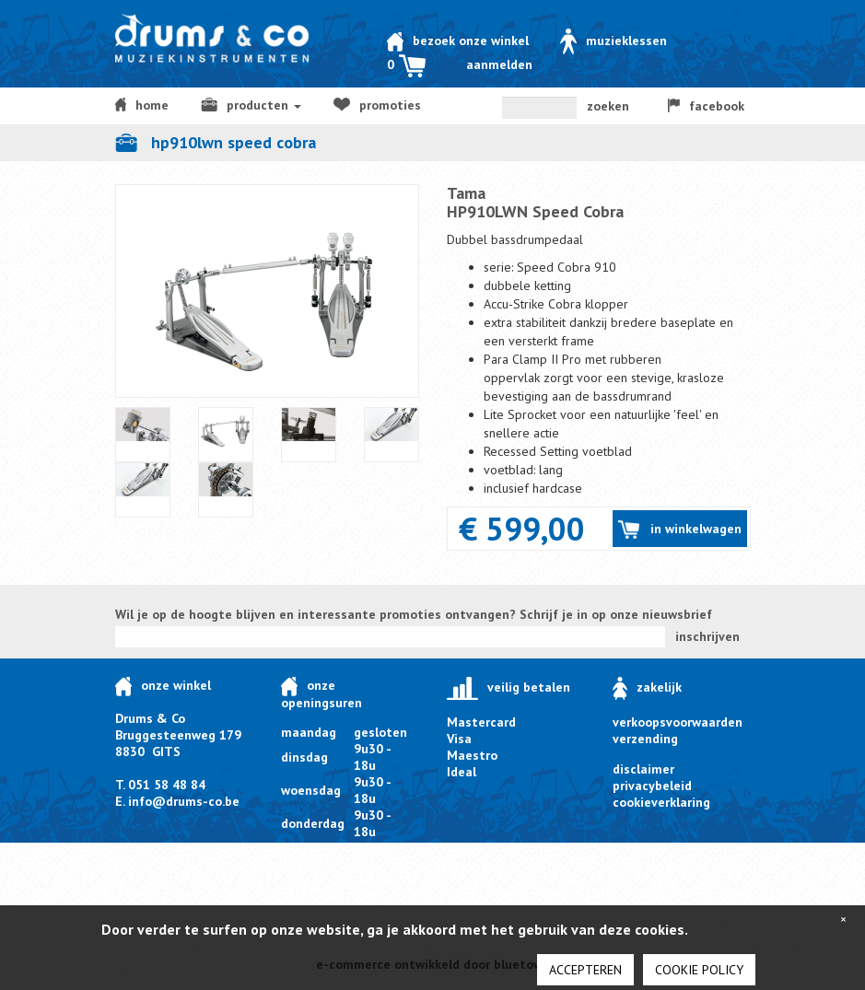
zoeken (608, 106)
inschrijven (707, 636)
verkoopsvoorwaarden (677, 722)
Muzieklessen (613, 40)
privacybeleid (652, 785)
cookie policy (699, 969)
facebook (706, 106)
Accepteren (585, 969)
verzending (645, 738)
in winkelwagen (679, 530)
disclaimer (643, 769)
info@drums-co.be (184, 801)
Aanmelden (499, 64)
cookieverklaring (661, 802)
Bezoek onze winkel (458, 40)
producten (251, 105)
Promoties (376, 105)
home (142, 105)
